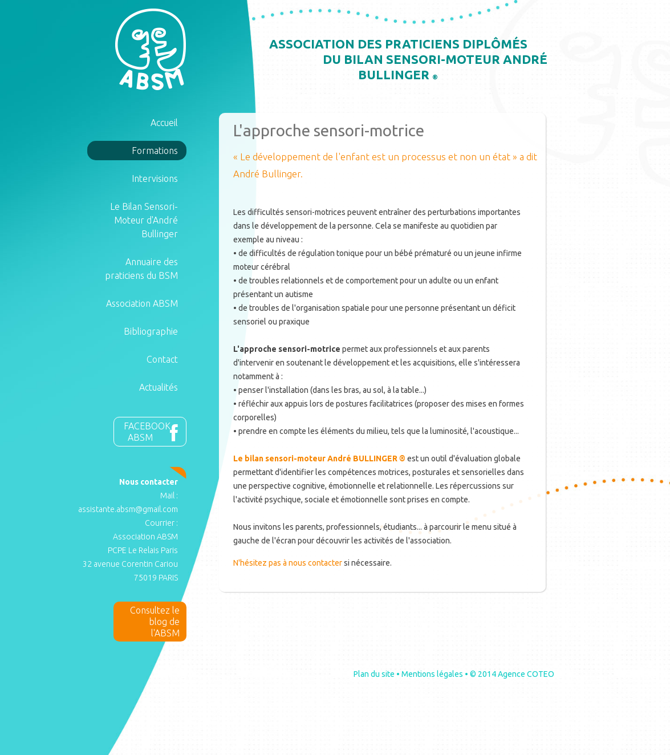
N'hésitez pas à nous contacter (287, 562)
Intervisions (155, 178)
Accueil (164, 122)
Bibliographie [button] (151, 331)
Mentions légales (432, 674)
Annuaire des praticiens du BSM (141, 269)
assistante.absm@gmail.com (128, 509)
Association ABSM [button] (142, 303)
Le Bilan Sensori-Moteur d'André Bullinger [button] (144, 220)
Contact (162, 359)
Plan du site (374, 674)
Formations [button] (155, 150)
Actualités (158, 387)
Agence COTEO (526, 674)
